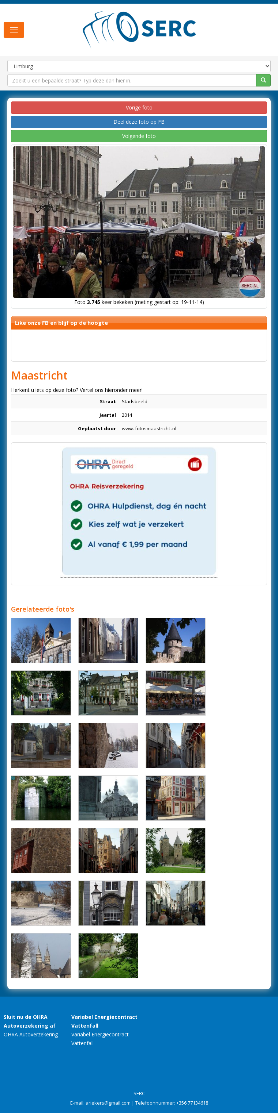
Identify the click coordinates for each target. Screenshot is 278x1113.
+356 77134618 (192, 1102)
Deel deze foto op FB (139, 121)
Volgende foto (139, 135)
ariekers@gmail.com (108, 1102)
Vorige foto (139, 107)
